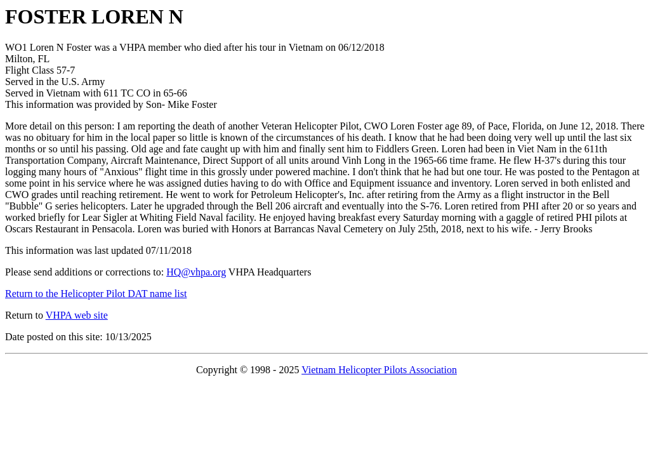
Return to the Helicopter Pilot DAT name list (96, 293)
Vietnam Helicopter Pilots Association (379, 369)
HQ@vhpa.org (196, 272)
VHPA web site (77, 315)
